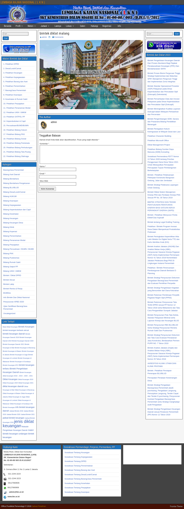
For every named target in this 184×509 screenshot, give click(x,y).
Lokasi (69, 26)
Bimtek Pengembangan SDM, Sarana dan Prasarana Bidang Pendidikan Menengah (163, 122)
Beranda (7, 26)
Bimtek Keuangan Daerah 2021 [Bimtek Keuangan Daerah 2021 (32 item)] (13, 344)
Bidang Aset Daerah (11, 174)
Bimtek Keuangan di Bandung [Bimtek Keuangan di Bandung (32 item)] (25, 348)
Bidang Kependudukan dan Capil (17, 209)
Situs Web (44, 184)
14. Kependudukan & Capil (14, 121)
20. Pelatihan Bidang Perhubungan (17, 147)
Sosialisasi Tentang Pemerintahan (79, 466)
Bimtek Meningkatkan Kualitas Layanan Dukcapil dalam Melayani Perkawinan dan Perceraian (163, 111)
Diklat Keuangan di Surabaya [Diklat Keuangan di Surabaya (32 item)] (20, 404)
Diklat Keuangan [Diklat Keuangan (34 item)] (10, 379)
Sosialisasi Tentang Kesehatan (77, 483)
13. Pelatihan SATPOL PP (14, 117)
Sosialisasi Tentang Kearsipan (77, 492)
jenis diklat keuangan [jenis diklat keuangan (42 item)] (18, 423)
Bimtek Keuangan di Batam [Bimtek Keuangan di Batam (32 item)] (12, 351)
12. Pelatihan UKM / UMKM (14, 112)
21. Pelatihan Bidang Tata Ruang (17, 152)
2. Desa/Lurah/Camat (12, 68)
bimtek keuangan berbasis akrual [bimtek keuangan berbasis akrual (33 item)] (16, 330)
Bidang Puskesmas (11, 258)
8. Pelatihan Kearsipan (12, 95)
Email (42, 177)
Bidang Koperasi (10, 231)
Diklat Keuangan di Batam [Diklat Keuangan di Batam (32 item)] (11, 393)
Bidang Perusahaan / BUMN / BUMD (18, 249)
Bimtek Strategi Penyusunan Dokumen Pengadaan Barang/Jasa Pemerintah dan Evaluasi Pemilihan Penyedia (163, 280)
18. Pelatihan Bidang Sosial (14, 139)
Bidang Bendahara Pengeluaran (16, 183)
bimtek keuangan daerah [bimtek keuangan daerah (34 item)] (14, 334)
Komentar (44, 144)
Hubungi (94, 26)
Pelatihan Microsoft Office (158, 140)
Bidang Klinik (8, 227)
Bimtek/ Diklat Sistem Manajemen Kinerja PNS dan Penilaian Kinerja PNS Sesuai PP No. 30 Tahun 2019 (163, 195)
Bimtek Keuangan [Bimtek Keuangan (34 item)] (26, 327)
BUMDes (7, 293)
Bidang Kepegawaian (12, 205)
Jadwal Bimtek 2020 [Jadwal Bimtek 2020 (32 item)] (13, 414)
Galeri (82, 26)
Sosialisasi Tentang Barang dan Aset (80, 470)
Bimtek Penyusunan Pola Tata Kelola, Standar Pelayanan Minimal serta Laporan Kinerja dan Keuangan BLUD (163, 318)
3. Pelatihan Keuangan (12, 73)
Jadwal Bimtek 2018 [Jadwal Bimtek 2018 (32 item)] (16, 411)
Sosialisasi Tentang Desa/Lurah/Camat (81, 474)
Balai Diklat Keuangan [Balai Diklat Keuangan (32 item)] (10, 327)
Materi (30, 26)
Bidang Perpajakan (11, 245)
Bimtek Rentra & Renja (12, 289)
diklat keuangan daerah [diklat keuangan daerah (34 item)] (13, 386)
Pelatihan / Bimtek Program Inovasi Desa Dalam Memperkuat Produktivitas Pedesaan (163, 229)
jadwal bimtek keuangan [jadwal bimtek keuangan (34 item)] (13, 418)
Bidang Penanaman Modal (14, 240)
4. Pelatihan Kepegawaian (14, 77)
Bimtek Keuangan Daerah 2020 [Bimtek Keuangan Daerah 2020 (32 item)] (22, 341)
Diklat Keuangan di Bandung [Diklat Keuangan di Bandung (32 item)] (24, 390)
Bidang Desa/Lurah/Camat (14, 192)
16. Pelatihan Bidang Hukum (15, 130)
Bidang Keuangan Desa (13, 223)
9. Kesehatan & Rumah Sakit (15, 99)
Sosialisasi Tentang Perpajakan (77, 488)
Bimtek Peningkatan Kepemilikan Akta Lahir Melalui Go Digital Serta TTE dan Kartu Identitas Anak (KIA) (163, 239)
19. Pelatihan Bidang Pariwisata (16, 143)
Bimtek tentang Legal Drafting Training (163, 222)
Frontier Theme (176, 506)
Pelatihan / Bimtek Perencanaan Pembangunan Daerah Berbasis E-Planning (162, 270)
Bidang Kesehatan (11, 214)
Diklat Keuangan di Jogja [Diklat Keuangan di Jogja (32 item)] (16, 397)
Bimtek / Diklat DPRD (12, 275)
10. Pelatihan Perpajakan (13, 104)
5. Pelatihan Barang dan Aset (15, 81)
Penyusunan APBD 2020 (13, 302)
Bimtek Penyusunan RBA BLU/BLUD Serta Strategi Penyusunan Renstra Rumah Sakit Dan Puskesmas (162, 328)
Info (119, 26)
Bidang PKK (8, 253)
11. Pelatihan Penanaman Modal (16, 108)
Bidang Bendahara (11, 179)
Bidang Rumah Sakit (11, 262)
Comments (58, 37)
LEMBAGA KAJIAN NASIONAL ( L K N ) (23, 2)
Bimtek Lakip (8, 284)
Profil (18, 26)
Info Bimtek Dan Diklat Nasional (16, 297)
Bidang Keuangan (10, 218)
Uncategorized (9, 313)
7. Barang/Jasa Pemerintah (14, 90)
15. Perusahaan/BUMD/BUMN (16, 125)
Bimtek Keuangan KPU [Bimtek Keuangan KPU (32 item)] (10, 365)
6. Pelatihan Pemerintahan (14, 86)
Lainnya (57, 26)
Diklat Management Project (158, 145)
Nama (43, 170)
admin (44, 37)
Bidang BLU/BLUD (11, 187)
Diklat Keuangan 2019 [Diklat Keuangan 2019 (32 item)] (25, 379)
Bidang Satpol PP (10, 267)
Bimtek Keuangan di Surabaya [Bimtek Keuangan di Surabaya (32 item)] (20, 361)
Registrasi (106, 26)
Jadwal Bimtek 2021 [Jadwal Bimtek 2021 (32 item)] (27, 414)
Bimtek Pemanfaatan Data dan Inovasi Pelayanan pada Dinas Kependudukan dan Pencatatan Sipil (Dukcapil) (163, 102)
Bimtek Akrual (9, 280)
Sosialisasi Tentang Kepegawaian (78, 457)
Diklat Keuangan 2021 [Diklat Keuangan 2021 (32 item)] (25, 383)
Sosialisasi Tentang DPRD (75, 461)
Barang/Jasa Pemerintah (13, 170)
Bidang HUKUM (10, 196)
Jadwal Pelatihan (39, 506)
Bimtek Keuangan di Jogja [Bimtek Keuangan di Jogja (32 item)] (19, 355)
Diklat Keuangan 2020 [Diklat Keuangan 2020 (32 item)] (10, 383)
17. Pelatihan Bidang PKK (14, 134)
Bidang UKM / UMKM (12, 271)
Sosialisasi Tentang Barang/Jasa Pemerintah (83, 479)
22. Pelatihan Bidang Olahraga (16, 156)
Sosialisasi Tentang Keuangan (77, 452)
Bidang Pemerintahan (12, 236)
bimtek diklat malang (54, 33)
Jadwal (44, 26)
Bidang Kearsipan (10, 201)
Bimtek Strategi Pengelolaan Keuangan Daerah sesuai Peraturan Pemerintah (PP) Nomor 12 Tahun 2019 (163, 412)
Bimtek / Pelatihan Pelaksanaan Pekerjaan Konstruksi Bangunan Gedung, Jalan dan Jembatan (160, 178)
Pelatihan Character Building (159, 136)
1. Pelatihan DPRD (11, 64)
